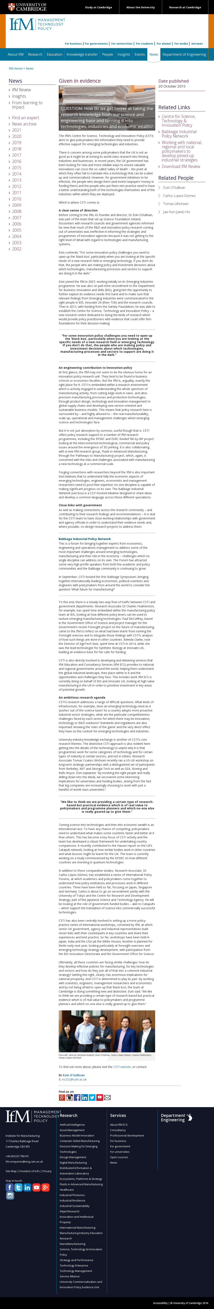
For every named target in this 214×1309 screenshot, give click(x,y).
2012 (16, 186)
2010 (16, 199)
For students (144, 43)
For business (73, 43)
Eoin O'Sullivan (74, 1075)
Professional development (127, 1135)
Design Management (73, 1157)
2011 (16, 192)
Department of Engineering (184, 54)
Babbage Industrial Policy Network (179, 134)
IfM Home (16, 68)
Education (54, 54)
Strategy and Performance (76, 1260)
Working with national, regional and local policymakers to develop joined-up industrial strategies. (182, 151)
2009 (16, 205)
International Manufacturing (77, 1227)
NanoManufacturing (72, 1244)
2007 (16, 217)
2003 (16, 242)
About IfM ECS (119, 1124)
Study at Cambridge (98, 7)
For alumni (164, 43)
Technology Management (76, 1271)
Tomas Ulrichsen (176, 203)
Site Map (11, 1171)
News (154, 54)
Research (35, 54)
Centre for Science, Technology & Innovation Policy (178, 121)
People (107, 54)
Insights (123, 54)
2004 (16, 236)
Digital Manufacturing (73, 1162)
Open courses (119, 1157)
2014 (16, 174)
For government (120, 1146)
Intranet (197, 43)
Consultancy (118, 1130)
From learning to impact (27, 105)
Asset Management (72, 1130)
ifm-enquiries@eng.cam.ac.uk (24, 1161)
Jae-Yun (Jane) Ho (176, 211)
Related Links (174, 107)
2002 (16, 249)
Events (140, 54)
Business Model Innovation (77, 1135)
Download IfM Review (181, 166)
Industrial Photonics (72, 1195)
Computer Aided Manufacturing (79, 1141)
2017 (16, 155)
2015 (16, 167)
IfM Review (21, 90)
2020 (16, 136)
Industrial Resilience (72, 1200)
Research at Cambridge (185, 7)
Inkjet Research (69, 1211)
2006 (16, 224)
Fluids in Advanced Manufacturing (81, 1184)
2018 (16, 149)
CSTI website (122, 1067)
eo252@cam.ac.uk (74, 1079)
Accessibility (160, 1303)
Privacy (47, 1171)
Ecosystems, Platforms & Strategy (81, 1179)
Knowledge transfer (82, 54)
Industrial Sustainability (74, 1206)
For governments (96, 43)
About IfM (16, 54)
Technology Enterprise (74, 1265)
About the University (140, 7)
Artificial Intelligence (72, 1124)
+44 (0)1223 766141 (17, 1156)
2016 (16, 161)
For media (181, 43)
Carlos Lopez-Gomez (179, 195)
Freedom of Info (29, 1171)
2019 (16, 142)
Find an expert (25, 117)
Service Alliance (70, 1276)
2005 (16, 230)
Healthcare (67, 1189)
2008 (16, 211)
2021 (16, 130)
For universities (121, 43)
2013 (16, 180)
